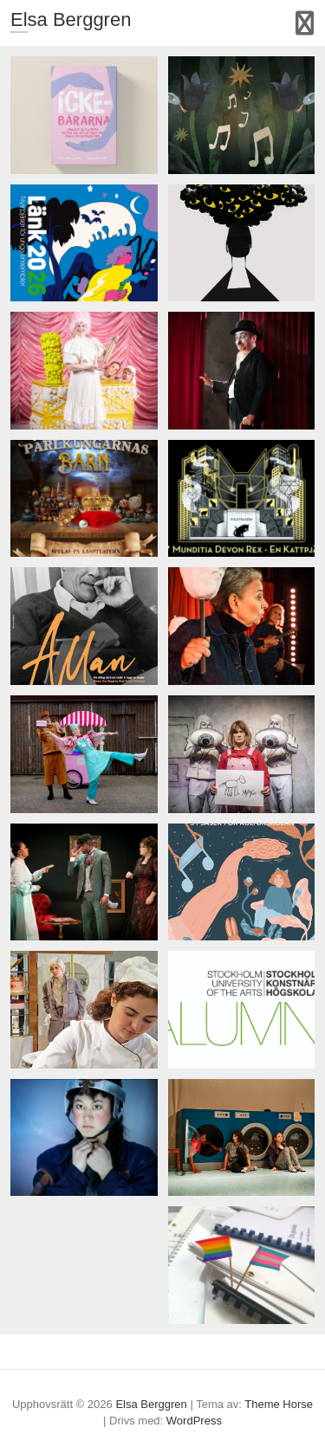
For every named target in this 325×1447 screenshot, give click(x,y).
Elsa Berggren (70, 19)
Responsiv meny (305, 23)
